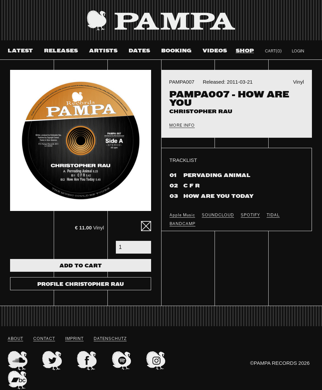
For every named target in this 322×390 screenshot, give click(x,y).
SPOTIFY (250, 215)
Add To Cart (80, 266)
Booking (176, 50)
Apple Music (182, 215)
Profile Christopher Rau (80, 284)
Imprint (74, 339)
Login (298, 51)
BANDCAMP (182, 224)
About (15, 339)
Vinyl (89, 227)
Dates (139, 50)
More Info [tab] (182, 126)
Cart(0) (273, 51)
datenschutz (110, 339)
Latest (20, 50)
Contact (44, 339)
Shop (245, 50)
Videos (214, 50)
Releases (61, 50)
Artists (103, 50)
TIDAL (273, 215)
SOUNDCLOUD (218, 215)
